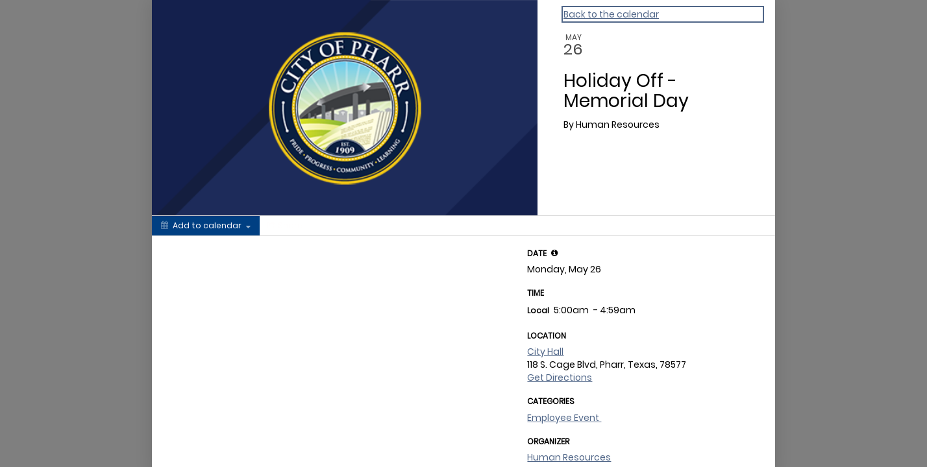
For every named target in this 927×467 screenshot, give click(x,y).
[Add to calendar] (206, 225)
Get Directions (559, 377)
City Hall (545, 351)
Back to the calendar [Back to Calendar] (611, 14)
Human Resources (569, 457)
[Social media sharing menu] (284, 225)
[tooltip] (554, 253)
